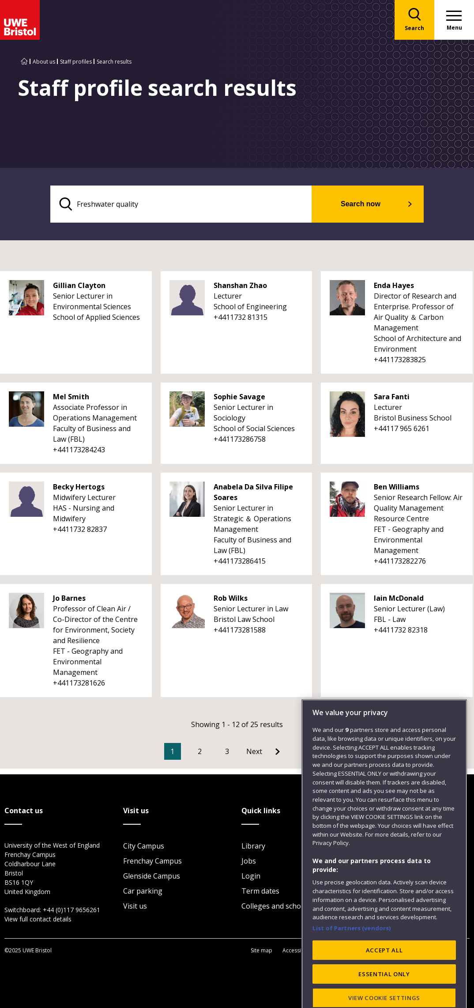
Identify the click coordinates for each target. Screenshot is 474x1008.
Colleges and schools (276, 906)
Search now (360, 204)
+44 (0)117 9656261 (71, 910)
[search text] (181, 204)
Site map (261, 950)
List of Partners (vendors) (351, 966)
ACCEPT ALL (384, 989)
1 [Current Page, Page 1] (172, 751)
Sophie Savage (239, 397)
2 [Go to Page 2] (200, 751)
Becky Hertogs (79, 487)
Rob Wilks (231, 598)
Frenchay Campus (152, 861)
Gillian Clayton (79, 285)
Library (253, 846)
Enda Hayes (394, 285)
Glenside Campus (151, 876)
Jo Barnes (69, 598)
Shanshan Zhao (240, 285)
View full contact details (37, 919)
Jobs (248, 861)
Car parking (142, 891)
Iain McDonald (399, 598)
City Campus (143, 846)
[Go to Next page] (263, 751)
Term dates (260, 891)
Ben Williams (396, 487)
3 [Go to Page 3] (227, 751)
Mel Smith (71, 397)
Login (250, 876)
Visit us (135, 906)
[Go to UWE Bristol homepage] (24, 61)
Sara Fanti (392, 397)
